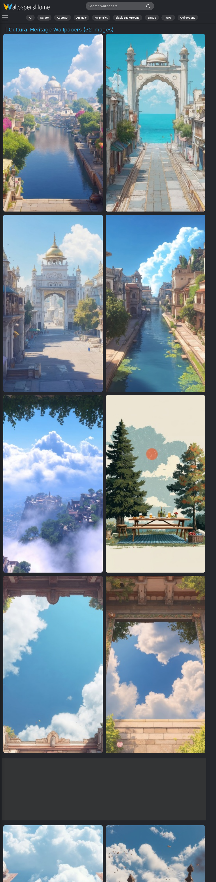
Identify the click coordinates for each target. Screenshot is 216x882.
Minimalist (101, 17)
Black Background (128, 17)
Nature (44, 17)
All (30, 17)
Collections (187, 17)
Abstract (62, 17)
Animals (81, 17)
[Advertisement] (104, 789)
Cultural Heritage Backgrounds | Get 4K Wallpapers (26, 7)
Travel (168, 17)
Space (152, 17)
